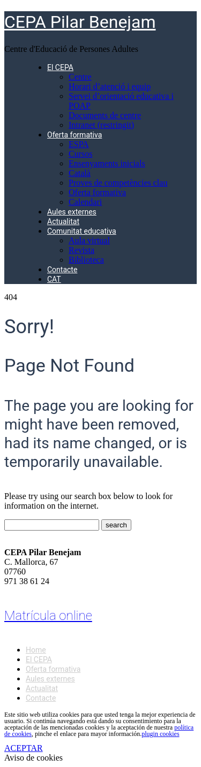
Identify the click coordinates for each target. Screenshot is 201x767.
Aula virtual (89, 240)
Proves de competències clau (118, 182)
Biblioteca (86, 259)
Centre (80, 76)
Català (80, 173)
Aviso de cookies (33, 757)
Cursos (80, 153)
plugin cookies (160, 734)
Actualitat (63, 221)
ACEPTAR (23, 748)
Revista (81, 250)
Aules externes (71, 212)
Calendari (85, 201)
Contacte (62, 269)
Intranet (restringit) (101, 124)
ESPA (79, 144)
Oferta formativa (74, 135)
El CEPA (60, 67)
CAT (54, 279)
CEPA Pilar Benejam (79, 22)
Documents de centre (105, 115)
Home (36, 650)
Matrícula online (48, 615)
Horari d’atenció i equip (110, 86)
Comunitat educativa (81, 231)
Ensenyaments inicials (107, 163)
